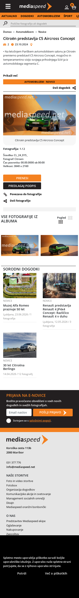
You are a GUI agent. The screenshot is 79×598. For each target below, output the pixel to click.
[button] (74, 7)
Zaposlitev (12, 534)
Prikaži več (10, 75)
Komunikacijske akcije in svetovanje (28, 494)
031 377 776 (13, 462)
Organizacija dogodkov (20, 489)
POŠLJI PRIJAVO (52, 412)
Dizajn (10, 503)
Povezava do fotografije (26, 194)
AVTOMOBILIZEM (48, 16)
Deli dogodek (61, 88)
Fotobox (11, 485)
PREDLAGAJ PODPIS (22, 186)
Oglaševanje (13, 525)
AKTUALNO (9, 16)
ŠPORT (68, 16)
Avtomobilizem (25, 31)
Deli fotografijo (20, 200)
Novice (42, 31)
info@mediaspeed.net (20, 467)
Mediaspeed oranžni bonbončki (26, 507)
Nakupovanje (14, 529)
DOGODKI (27, 16)
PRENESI (22, 178)
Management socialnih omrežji (25, 498)
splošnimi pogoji (40, 420)
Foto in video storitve (19, 481)
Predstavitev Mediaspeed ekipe (26, 521)
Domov (7, 31)
